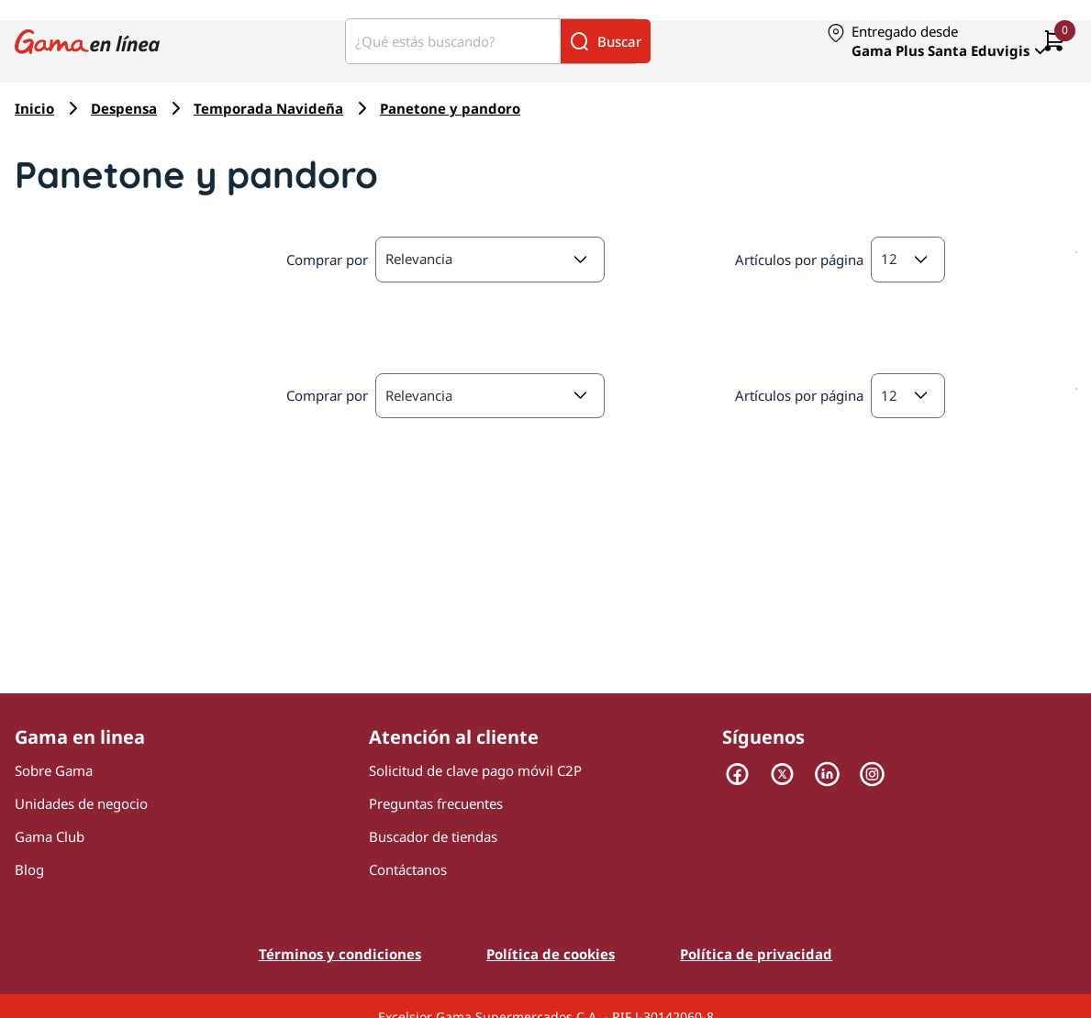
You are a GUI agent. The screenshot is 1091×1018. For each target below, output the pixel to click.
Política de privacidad (756, 954)
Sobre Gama (54, 770)
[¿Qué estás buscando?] (453, 41)
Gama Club (49, 836)
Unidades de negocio (81, 803)
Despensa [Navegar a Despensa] (124, 108)
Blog (29, 869)
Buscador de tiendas (433, 836)
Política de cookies (550, 954)
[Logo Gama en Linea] (87, 40)
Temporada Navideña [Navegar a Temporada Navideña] (268, 108)
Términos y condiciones (340, 954)
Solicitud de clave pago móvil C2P (475, 770)
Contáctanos (408, 869)
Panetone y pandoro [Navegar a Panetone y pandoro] (450, 108)
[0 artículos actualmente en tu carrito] (1054, 41)
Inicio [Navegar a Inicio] (34, 108)
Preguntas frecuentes (436, 803)
